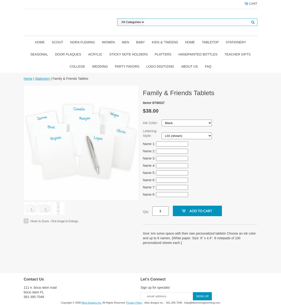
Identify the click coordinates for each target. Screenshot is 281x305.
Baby (140, 42)
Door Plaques (68, 54)
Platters (163, 54)
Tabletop (210, 42)
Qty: (146, 212)
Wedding (100, 66)
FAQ (208, 66)
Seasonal (39, 54)
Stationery (236, 42)
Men (125, 42)
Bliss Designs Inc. (92, 302)
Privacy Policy (134, 302)
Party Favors (127, 66)
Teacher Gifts (237, 54)
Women (108, 42)
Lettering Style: (150, 133)
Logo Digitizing (160, 66)
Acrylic (95, 54)
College (77, 66)
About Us (189, 66)
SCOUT (57, 42)
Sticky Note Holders (128, 54)
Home (40, 42)
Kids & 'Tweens (165, 42)
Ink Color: (151, 123)
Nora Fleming (82, 42)
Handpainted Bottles (197, 54)
